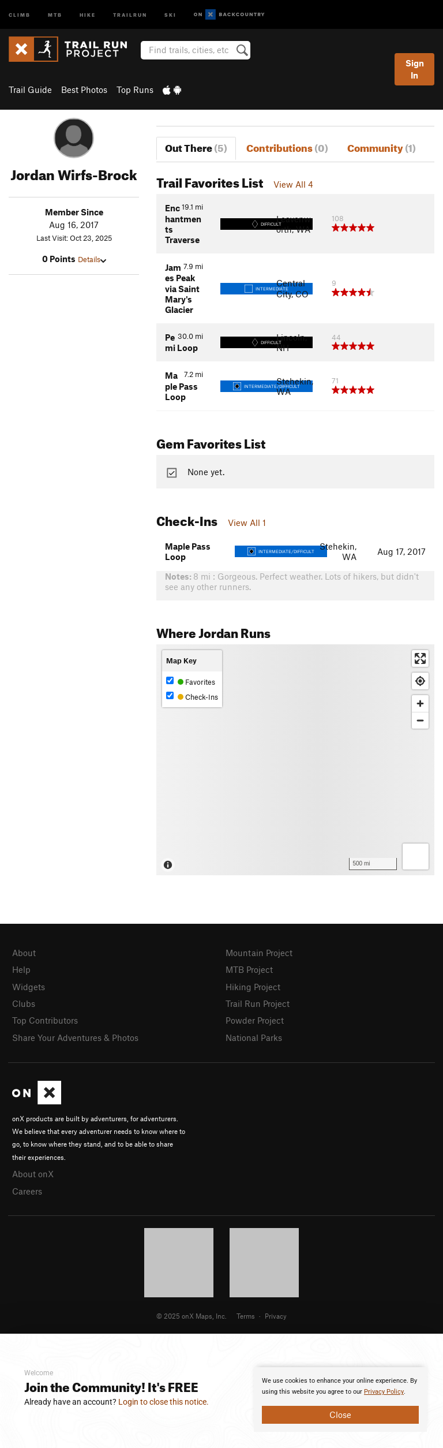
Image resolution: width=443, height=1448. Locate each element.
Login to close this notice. (163, 1401)
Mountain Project (259, 952)
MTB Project (249, 969)
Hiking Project (253, 986)
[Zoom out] (420, 720)
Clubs (23, 1003)
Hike (88, 14)
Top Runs (135, 89)
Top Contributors (45, 1020)
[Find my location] (420, 681)
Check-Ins (192, 696)
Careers (27, 1191)
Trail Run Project (258, 1003)
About (24, 952)
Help (21, 969)
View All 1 (247, 522)
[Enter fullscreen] (420, 658)
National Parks (254, 1037)
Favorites (190, 681)
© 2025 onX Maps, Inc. (191, 1316)
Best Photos (84, 89)
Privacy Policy (384, 1391)
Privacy (276, 1316)
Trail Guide (30, 89)
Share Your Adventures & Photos (75, 1037)
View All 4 (293, 184)
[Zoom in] (420, 703)
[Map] (295, 759)
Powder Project (255, 1020)
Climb (20, 14)
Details (92, 259)
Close (340, 1414)
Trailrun (130, 14)
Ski (170, 14)
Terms (245, 1316)
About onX (33, 1174)
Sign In (415, 69)
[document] (340, 1399)
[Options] (416, 856)
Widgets (28, 986)
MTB (55, 14)
